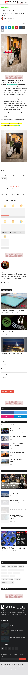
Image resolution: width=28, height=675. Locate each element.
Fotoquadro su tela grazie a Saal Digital (12, 353)
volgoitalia (4, 175)
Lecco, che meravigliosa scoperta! (16, 460)
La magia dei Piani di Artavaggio (18, 436)
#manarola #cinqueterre (7, 579)
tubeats (12, 576)
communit (4, 573)
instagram (4, 569)
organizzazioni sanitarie (13, 569)
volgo (23, 175)
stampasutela (11, 175)
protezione (21, 566)
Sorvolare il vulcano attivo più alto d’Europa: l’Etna (18, 492)
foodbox (11, 582)
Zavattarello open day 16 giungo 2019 (18, 429)
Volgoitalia (17, 125)
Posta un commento (7, 391)
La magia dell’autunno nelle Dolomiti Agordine (17, 444)
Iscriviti (22, 659)
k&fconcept (4, 582)
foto (22, 569)
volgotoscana (17, 573)
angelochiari (12, 432)
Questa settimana (5, 424)
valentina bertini (13, 446)
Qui (5, 123)
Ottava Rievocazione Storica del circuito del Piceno (14, 194)
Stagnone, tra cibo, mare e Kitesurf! (18, 637)
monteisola (17, 579)
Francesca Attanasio (14, 438)
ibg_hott (2, 334)
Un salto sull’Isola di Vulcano (17, 452)
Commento (4, 374)
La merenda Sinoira (15, 507)
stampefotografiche (6, 173)
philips (10, 573)
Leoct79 (4, 18)
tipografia (4, 178)
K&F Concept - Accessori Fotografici (13, 548)
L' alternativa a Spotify (7, 332)
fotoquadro (14, 173)
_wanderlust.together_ (14, 495)
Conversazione (5, 576)
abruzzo (3, 566)
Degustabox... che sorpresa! (16, 630)
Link (17, 94)
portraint (18, 175)
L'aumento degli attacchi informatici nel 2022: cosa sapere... (16, 517)
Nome (2, 361)
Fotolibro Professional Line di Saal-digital (12, 310)
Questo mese (14, 424)
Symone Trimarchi (6, 487)
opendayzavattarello (12, 566)
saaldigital (21, 173)
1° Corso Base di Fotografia (14, 188)
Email (2, 368)
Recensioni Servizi (5, 7)
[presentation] (10, 386)
